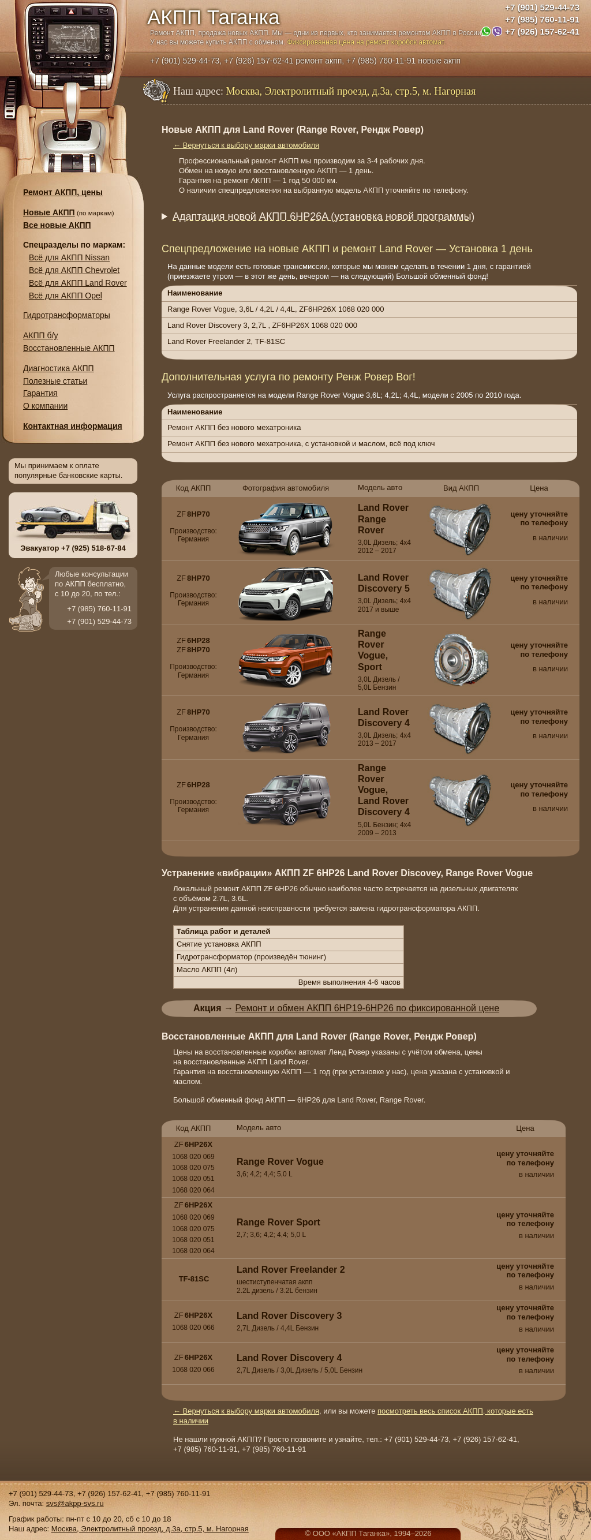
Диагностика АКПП (58, 368)
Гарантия (40, 393)
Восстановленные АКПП (69, 348)
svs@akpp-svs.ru (75, 1503)
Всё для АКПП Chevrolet (74, 270)
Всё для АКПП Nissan (69, 257)
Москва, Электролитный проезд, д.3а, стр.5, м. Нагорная (150, 1528)
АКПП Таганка (213, 17)
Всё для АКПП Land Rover (78, 282)
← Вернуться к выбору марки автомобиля (246, 145)
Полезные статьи (55, 381)
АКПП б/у (40, 335)
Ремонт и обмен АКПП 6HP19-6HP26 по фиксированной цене (367, 1008)
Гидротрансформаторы (66, 315)
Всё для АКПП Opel (65, 295)
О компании (45, 405)
